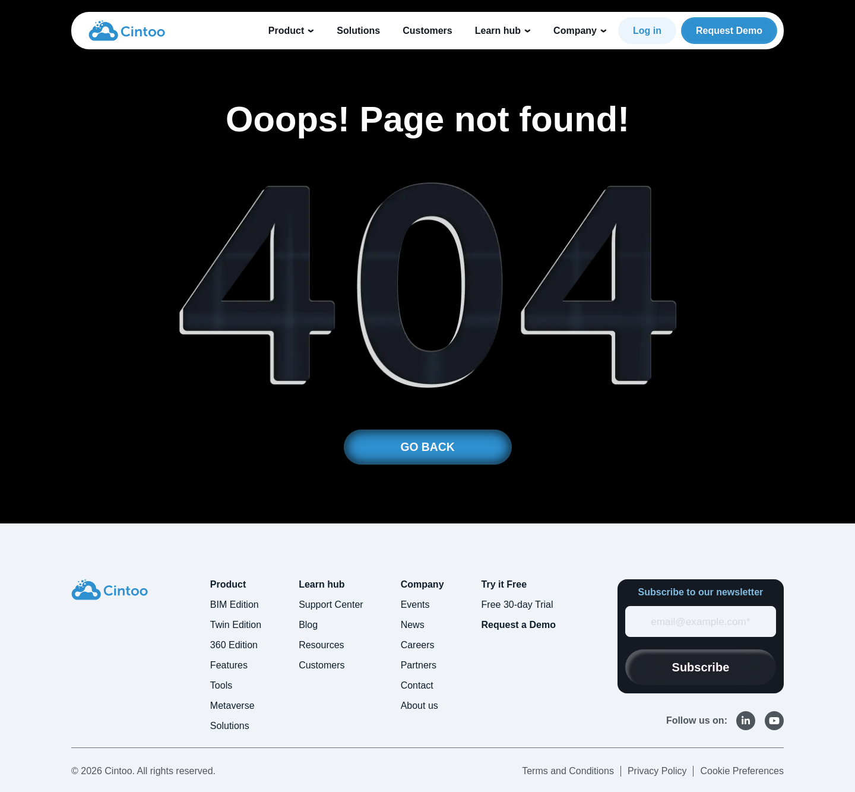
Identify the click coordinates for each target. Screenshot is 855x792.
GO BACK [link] (427, 447)
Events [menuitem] (415, 605)
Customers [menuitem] (321, 666)
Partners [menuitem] (418, 666)
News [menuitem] (413, 625)
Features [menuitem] (229, 666)
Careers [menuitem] (418, 645)
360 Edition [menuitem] (234, 645)
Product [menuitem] (228, 585)
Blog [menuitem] (308, 625)
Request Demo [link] (729, 31)
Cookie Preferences (742, 771)
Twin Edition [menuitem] (235, 625)
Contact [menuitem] (417, 686)
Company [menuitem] (422, 585)
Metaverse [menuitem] (232, 706)
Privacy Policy (657, 771)
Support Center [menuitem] (331, 605)
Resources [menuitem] (321, 645)
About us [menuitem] (419, 706)
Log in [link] (647, 31)
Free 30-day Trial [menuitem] (517, 605)
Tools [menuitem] (221, 686)
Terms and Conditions (568, 771)
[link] (126, 30)
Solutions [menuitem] (229, 726)
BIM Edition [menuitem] (234, 605)
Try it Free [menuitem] (504, 585)
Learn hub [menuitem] (321, 585)
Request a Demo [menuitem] (519, 625)
